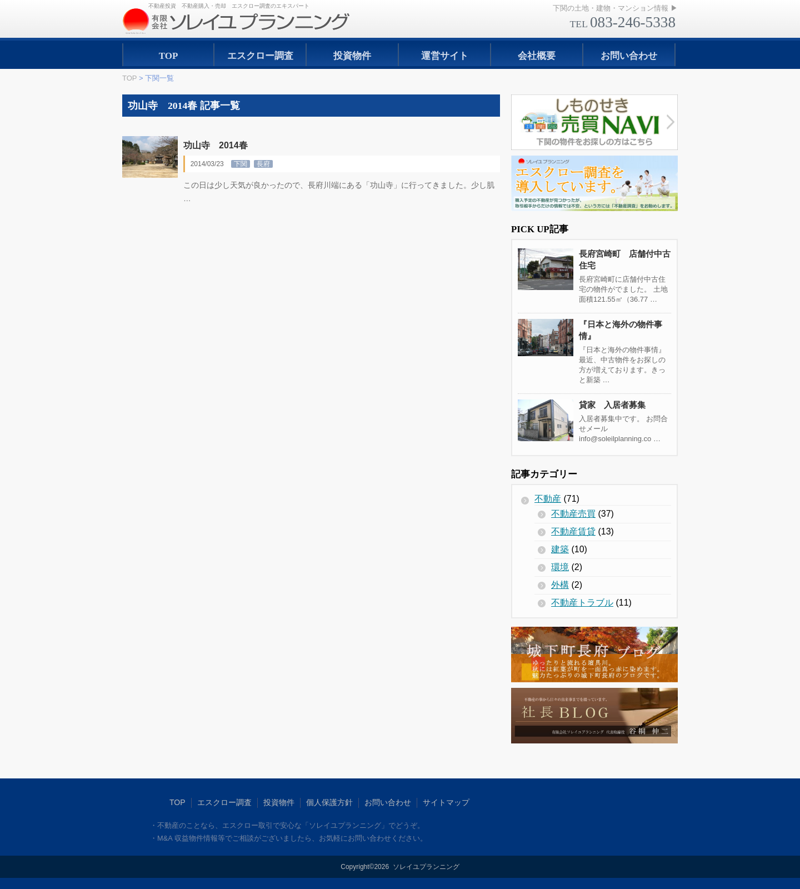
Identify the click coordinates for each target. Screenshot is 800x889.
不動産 (547, 498)
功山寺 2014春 (215, 145)
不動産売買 (573, 513)
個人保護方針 (329, 802)
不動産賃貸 (573, 531)
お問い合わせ (629, 56)
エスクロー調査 (260, 56)
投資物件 (352, 56)
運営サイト (444, 56)
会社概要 (537, 56)
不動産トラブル (582, 602)
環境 (560, 567)
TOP (168, 56)
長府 (263, 164)
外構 (560, 585)
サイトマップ (446, 802)
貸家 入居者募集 (612, 404)
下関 (240, 164)
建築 (560, 549)
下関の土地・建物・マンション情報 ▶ (615, 8)
